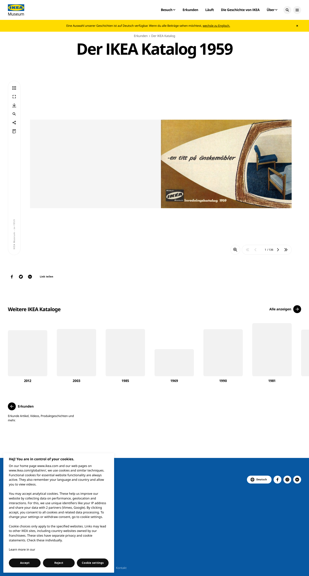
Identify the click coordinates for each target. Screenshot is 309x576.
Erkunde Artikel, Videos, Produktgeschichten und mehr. (41, 418)
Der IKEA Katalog (163, 36)
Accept (25, 563)
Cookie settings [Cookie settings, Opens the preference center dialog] (93, 563)
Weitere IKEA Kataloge (34, 309)
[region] (58, 513)
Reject (58, 563)
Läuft (209, 9)
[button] (287, 10)
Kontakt (121, 568)
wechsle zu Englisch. (216, 26)
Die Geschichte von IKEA (240, 9)
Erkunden (190, 9)
